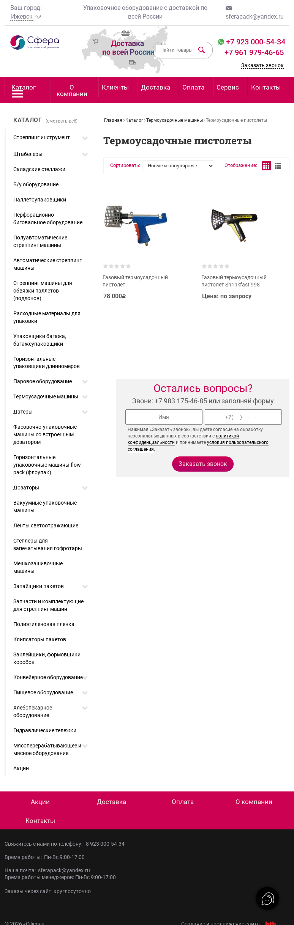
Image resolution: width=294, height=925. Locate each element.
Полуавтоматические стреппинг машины (40, 241)
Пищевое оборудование (43, 692)
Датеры (23, 412)
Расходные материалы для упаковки (47, 317)
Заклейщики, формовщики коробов (47, 658)
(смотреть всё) (61, 121)
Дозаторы (26, 488)
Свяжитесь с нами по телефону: (45, 844)
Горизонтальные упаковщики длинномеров (46, 363)
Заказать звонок (262, 65)
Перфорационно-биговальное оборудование (47, 218)
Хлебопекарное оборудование (32, 711)
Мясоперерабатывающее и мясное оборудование (47, 749)
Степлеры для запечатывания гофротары (47, 544)
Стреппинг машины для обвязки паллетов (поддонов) (42, 290)
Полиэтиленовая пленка (43, 624)
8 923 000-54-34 (105, 844)
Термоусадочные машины (45, 396)
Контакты (266, 87)
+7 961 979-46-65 (254, 52)
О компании (72, 90)
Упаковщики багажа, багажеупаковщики (39, 340)
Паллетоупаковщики (39, 200)
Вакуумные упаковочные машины (45, 506)
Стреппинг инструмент (41, 137)
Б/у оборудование (35, 184)
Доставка (155, 87)
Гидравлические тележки (44, 730)
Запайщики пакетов (38, 586)
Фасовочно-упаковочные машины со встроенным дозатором (45, 434)
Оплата (193, 87)
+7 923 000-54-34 (254, 41)
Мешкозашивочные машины (38, 567)
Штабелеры (28, 154)
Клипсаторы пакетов (39, 639)
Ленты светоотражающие (45, 525)
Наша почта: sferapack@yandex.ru (47, 870)
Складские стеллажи (39, 169)
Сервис (228, 87)
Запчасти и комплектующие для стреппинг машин (48, 605)
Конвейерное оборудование (48, 677)
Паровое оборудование (42, 381)
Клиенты (115, 87)
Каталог (23, 90)
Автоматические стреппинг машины (47, 264)
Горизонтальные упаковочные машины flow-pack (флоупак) (47, 464)
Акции (21, 768)
